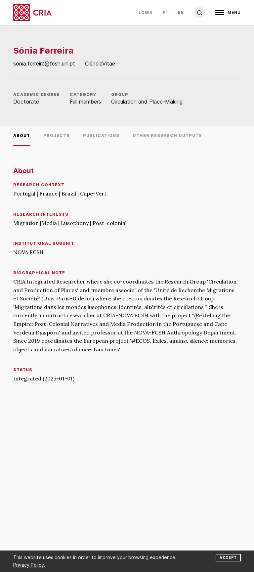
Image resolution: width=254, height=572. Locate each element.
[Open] (228, 12)
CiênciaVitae (100, 63)
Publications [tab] (101, 135)
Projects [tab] (56, 135)
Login (146, 12)
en (181, 12)
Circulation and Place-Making (147, 101)
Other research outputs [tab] (167, 135)
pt (166, 12)
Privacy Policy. (29, 565)
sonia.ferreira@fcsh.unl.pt (44, 63)
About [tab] (21, 135)
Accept (228, 557)
